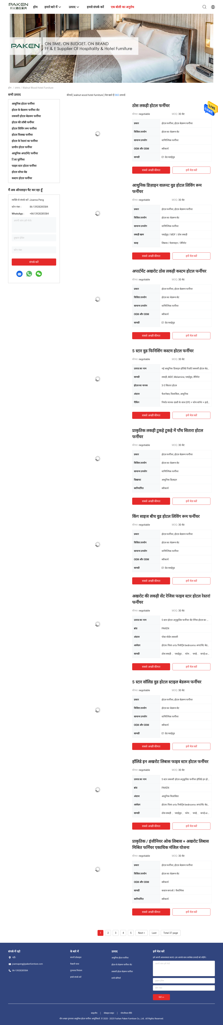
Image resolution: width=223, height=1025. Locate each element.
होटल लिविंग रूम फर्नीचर (24, 128)
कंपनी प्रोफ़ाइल (75, 957)
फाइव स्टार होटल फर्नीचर (24, 165)
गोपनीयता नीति (126, 1013)
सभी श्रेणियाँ (116, 978)
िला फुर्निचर (18, 159)
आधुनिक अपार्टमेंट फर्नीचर (25, 153)
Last (154, 933)
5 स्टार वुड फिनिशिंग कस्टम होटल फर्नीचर (163, 351)
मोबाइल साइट (109, 1013)
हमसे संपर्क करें (75, 977)
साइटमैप (94, 1013)
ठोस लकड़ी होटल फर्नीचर (151, 105)
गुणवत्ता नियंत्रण (76, 970)
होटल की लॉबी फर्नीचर (23, 122)
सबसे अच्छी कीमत (151, 170)
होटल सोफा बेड (19, 172)
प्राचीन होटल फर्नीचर (22, 147)
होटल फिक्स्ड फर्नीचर (22, 134)
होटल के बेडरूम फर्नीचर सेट (25, 110)
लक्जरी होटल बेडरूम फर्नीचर (26, 116)
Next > (141, 933)
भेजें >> (161, 997)
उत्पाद (17, 87)
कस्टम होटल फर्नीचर (22, 178)
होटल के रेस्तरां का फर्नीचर (25, 141)
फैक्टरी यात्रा (74, 964)
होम (9, 87)
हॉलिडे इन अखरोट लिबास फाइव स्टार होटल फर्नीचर (170, 761)
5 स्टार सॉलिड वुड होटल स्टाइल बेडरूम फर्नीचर (166, 682)
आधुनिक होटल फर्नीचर (23, 103)
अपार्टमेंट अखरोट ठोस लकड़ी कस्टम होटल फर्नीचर (169, 271)
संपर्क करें (34, 262)
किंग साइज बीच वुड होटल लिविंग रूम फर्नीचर (166, 516)
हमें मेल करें (191, 170)
